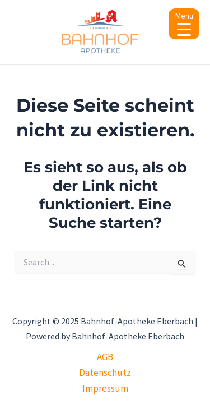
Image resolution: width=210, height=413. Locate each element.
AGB (105, 357)
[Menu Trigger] (184, 23)
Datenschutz (105, 372)
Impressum (105, 388)
